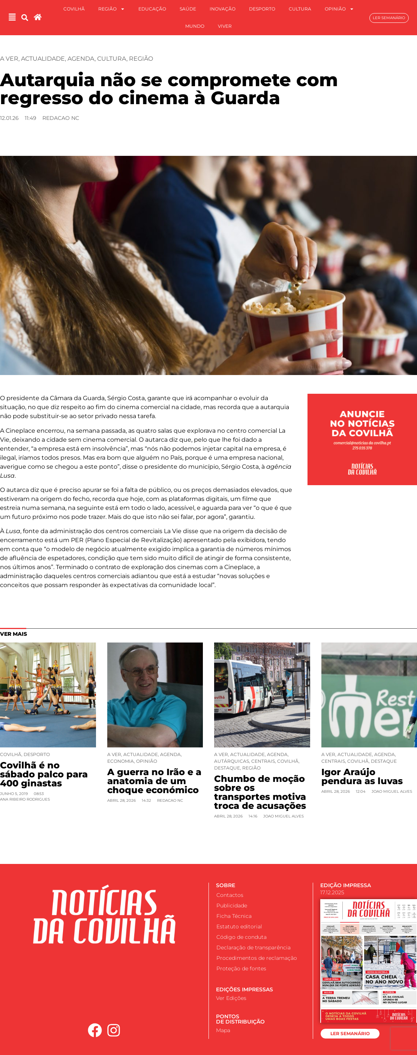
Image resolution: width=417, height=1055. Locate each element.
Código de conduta (241, 937)
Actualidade (43, 58)
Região (111, 9)
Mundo (194, 26)
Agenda (81, 58)
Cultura (300, 9)
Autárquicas (231, 761)
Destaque (227, 768)
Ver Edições (231, 998)
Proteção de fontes (241, 968)
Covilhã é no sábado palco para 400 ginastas (44, 774)
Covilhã (74, 9)
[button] (24, 18)
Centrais (263, 761)
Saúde (188, 9)
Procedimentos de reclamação (256, 958)
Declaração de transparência (253, 947)
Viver (225, 26)
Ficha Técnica (234, 916)
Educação (152, 9)
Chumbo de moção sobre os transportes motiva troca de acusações (260, 792)
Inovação (223, 9)
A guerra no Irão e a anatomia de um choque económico (154, 781)
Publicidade (231, 905)
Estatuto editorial (239, 926)
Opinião (339, 9)
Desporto (262, 9)
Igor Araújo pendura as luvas (362, 776)
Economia (120, 761)
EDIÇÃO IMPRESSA (345, 885)
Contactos (229, 895)
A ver (9, 58)
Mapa (223, 1030)
